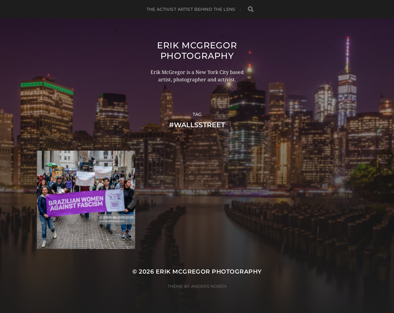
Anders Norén (209, 286)
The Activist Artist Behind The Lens (191, 9)
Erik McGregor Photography (197, 50)
